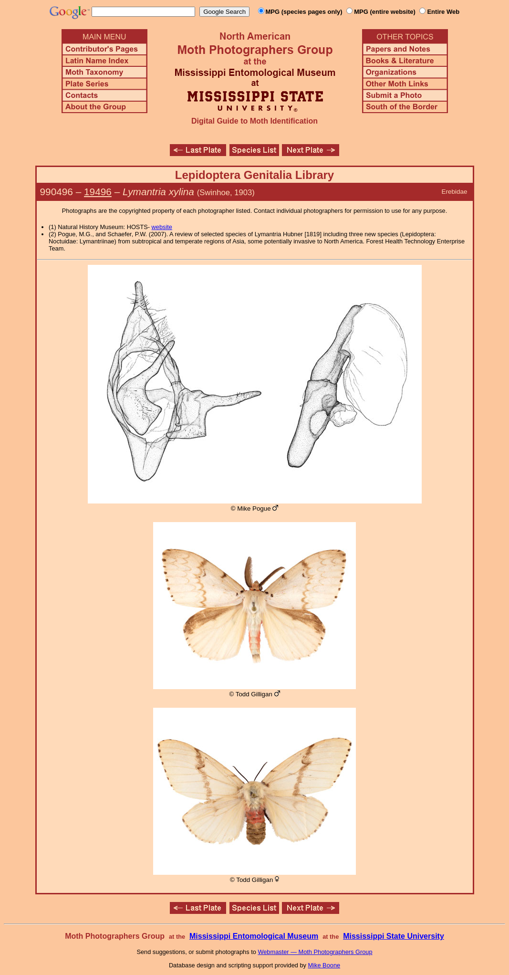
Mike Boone (324, 965)
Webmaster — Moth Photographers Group (315, 951)
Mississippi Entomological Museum (253, 936)
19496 (98, 191)
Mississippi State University (393, 936)
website (162, 227)
